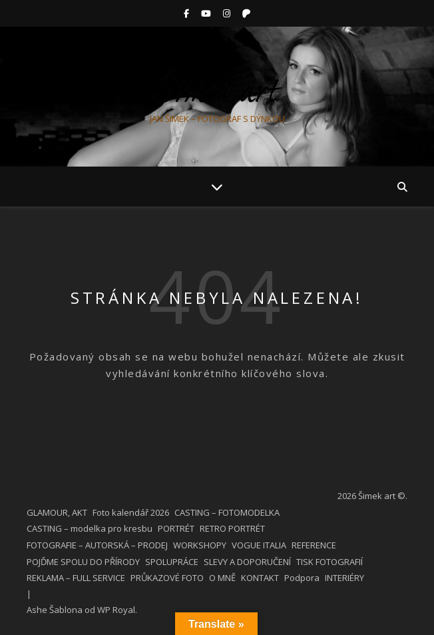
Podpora (302, 578)
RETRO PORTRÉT (232, 528)
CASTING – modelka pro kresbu (89, 528)
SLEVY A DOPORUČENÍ (247, 562)
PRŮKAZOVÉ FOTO (167, 578)
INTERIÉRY (344, 578)
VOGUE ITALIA (259, 545)
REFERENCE (314, 545)
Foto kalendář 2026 (131, 512)
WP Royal (116, 610)
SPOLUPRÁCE (171, 562)
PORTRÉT (176, 528)
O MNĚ (222, 578)
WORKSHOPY (199, 545)
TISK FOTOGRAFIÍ (329, 562)
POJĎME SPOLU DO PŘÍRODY (83, 562)
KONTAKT (260, 578)
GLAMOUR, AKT (57, 512)
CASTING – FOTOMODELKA (227, 512)
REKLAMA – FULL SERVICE (76, 578)
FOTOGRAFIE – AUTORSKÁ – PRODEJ (97, 545)
